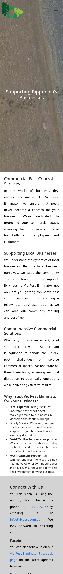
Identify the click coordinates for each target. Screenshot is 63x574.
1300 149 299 (31, 507)
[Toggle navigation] (56, 10)
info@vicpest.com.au (25, 519)
